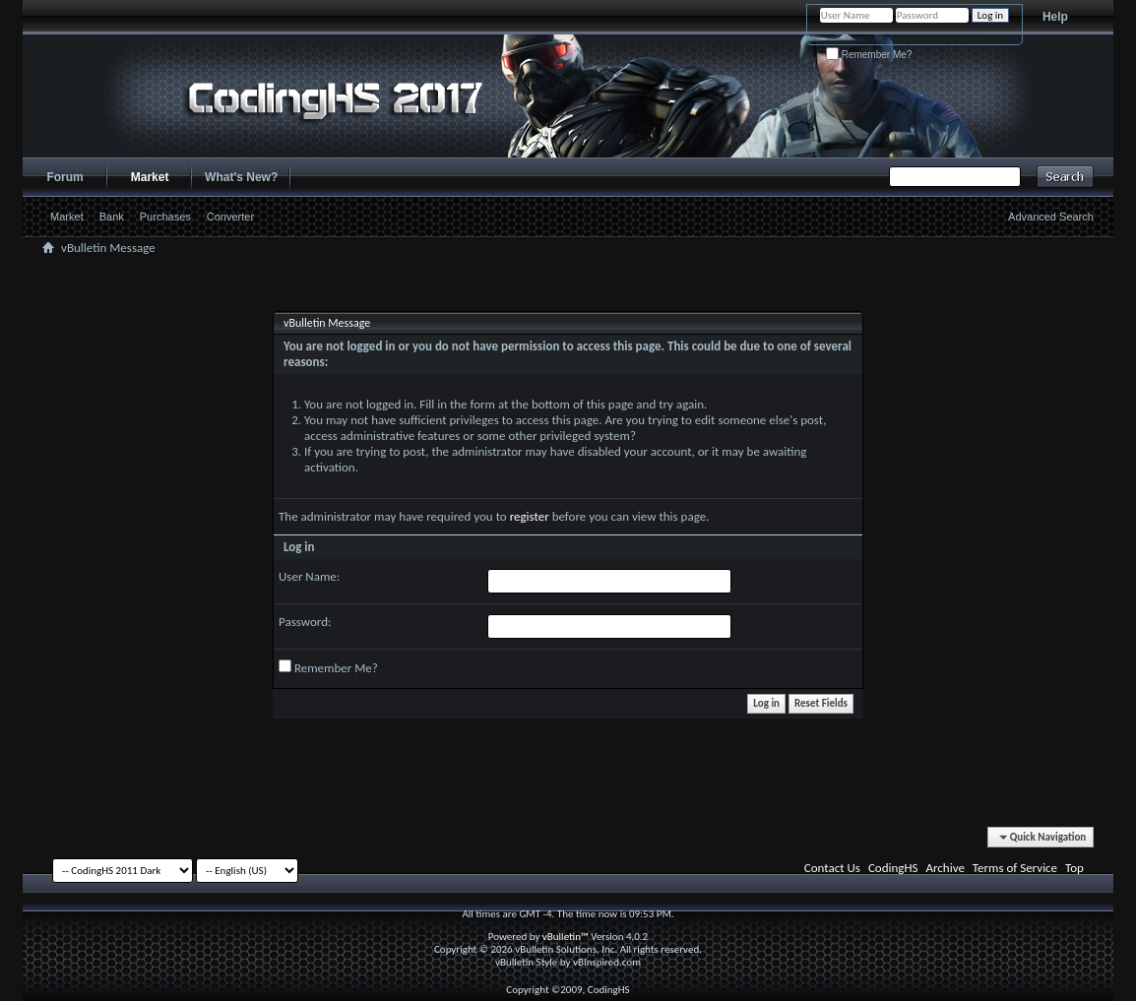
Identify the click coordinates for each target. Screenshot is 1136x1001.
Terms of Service (1015, 867)
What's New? (241, 177)
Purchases (165, 216)
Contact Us (832, 867)
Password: (305, 621)
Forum (64, 177)
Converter (230, 216)
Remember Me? (869, 54)
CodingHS (893, 867)
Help (1055, 17)
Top (1074, 867)
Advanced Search (1051, 216)
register (529, 516)
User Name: (309, 576)
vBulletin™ (565, 936)
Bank (111, 216)
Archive (944, 867)
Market (150, 177)
